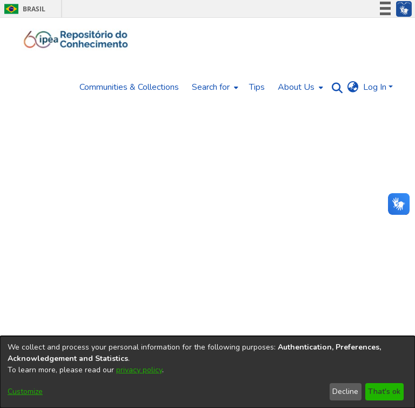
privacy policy (139, 370)
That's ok (384, 391)
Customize (25, 391)
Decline (345, 391)
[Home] (76, 39)
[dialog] (207, 372)
